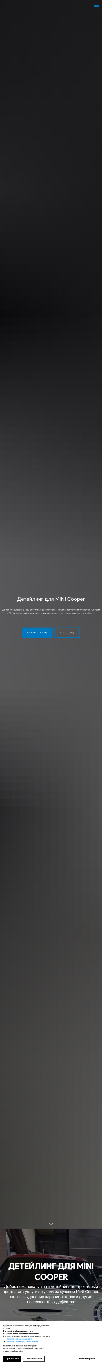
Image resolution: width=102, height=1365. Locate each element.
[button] (37, 633)
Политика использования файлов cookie (22, 1341)
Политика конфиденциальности (19, 1339)
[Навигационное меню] (96, 6)
